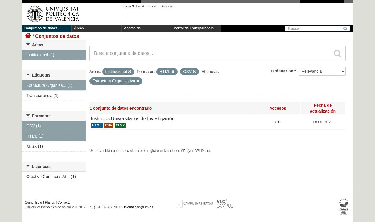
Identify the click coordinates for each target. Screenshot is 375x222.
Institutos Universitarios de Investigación (132, 118)
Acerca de (132, 28)
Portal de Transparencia (194, 28)
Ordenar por (283, 71)
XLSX (120, 125)
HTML (97, 125)
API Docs (202, 151)
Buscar (152, 6)
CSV (108, 125)
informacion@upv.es (138, 207)
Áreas (79, 28)
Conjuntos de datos (40, 28)
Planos (50, 202)
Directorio (167, 6)
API (184, 151)
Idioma (129, 6)
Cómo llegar (33, 202)
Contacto (63, 202)
